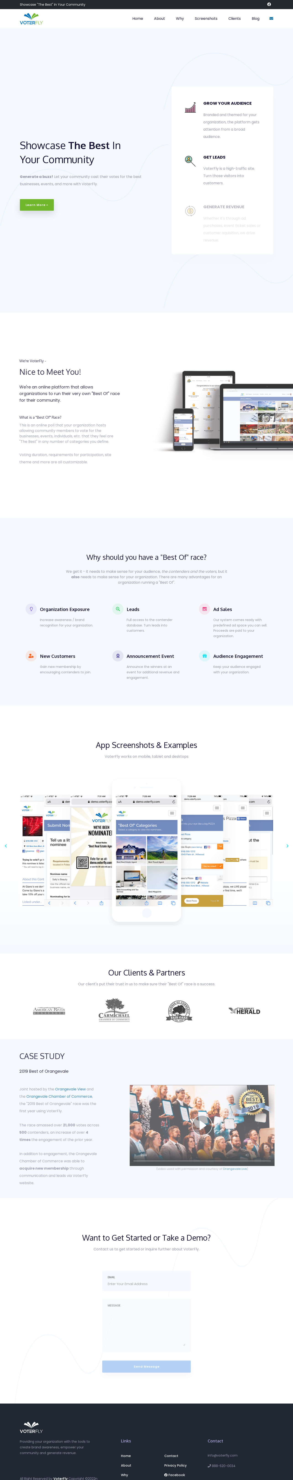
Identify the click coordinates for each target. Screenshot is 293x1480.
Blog (255, 18)
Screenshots (206, 18)
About (159, 18)
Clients (234, 18)
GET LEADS (214, 157)
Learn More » (37, 205)
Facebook (174, 1475)
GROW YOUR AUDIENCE (227, 103)
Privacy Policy (175, 1465)
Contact (171, 1456)
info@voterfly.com (223, 1455)
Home (137, 18)
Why (180, 18)
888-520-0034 (221, 1466)
